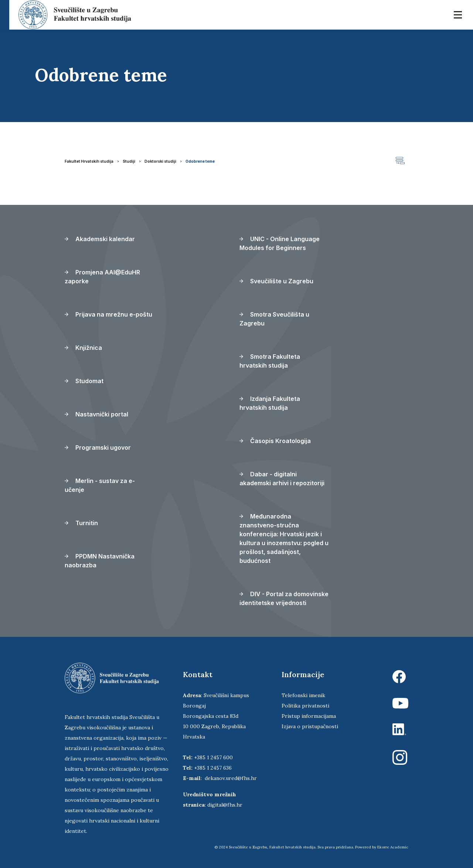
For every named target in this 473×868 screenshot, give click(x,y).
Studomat (84, 381)
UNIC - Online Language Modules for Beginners (279, 243)
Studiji (129, 161)
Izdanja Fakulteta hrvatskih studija (269, 403)
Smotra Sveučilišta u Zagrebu (274, 319)
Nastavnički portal (96, 414)
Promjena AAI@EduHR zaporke (102, 276)
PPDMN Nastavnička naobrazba (100, 561)
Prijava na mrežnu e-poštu (108, 314)
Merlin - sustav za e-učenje (100, 485)
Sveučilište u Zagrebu (276, 281)
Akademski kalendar (100, 239)
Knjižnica (83, 347)
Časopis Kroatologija (275, 441)
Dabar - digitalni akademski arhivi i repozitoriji (281, 478)
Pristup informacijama (309, 716)
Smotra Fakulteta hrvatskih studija (269, 361)
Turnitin (81, 523)
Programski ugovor (98, 447)
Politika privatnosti (305, 705)
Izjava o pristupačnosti (310, 726)
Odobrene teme (200, 161)
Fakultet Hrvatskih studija (89, 161)
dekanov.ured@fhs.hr (231, 778)
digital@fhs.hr (224, 804)
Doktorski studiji (160, 161)
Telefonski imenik (303, 695)
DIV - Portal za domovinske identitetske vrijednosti (284, 598)
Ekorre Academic (392, 847)
